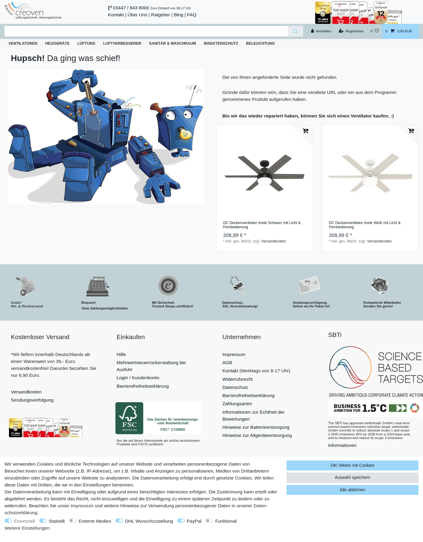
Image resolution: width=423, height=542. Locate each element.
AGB (227, 362)
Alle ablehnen (352, 489)
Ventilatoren (22, 43)
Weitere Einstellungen (27, 528)
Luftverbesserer (122, 43)
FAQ (191, 14)
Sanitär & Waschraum (172, 43)
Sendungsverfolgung (32, 399)
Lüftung (86, 43)
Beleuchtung (260, 43)
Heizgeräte (57, 43)
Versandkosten (273, 241)
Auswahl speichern (352, 477)
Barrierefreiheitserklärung (143, 386)
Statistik (57, 521)
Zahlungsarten (237, 403)
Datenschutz (235, 387)
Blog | (180, 14)
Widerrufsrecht (238, 379)
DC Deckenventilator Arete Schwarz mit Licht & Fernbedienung (262, 225)
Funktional (226, 521)
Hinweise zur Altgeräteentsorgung (257, 435)
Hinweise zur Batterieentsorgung (256, 427)
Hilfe (121, 354)
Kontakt (116, 14)
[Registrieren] (351, 31)
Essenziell (24, 521)
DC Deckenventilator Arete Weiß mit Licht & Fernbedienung (365, 225)
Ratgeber (160, 14)
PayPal (194, 521)
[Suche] (295, 31)
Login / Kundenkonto (138, 377)
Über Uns (137, 14)
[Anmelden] (321, 31)
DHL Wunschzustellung (149, 521)
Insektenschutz (221, 43)
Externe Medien (95, 521)
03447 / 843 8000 (131, 7)
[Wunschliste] (374, 31)
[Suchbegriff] (146, 31)
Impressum (234, 354)
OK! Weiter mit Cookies (352, 465)
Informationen (342, 445)
